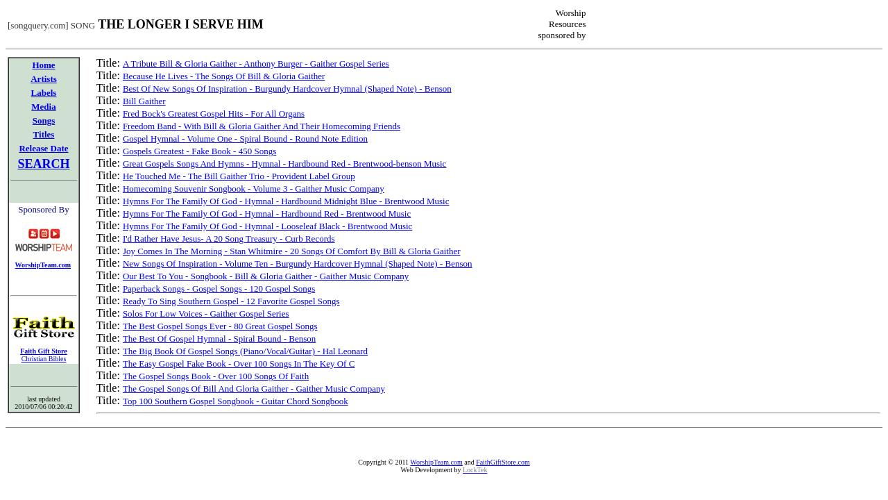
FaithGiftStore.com (503, 462)
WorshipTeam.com (436, 462)
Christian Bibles (44, 358)
